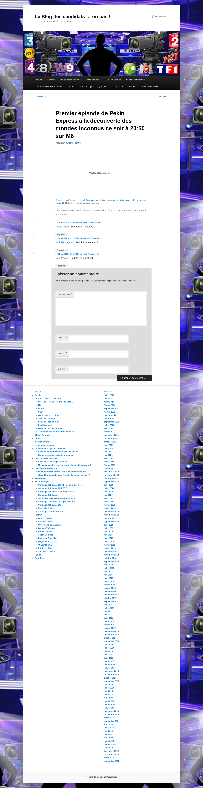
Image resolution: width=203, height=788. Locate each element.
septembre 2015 (111, 681)
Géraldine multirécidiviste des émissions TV (59, 452)
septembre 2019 (111, 521)
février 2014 (109, 744)
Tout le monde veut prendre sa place (56, 432)
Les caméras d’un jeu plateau (52, 461)
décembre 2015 (111, 671)
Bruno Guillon (45, 518)
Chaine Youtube (114, 80)
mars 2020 (109, 501)
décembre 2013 (111, 751)
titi (79, 143)
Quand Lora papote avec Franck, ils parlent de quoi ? (64, 475)
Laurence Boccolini (47, 538)
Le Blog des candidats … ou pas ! (72, 16)
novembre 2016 (111, 634)
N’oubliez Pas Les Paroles (51, 428)
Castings (51, 80)
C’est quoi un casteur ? (49, 398)
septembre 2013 (111, 761)
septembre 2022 (111, 422)
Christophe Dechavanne (50, 525)
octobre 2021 (110, 442)
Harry (41, 405)
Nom (62, 338)
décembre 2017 (111, 591)
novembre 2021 (111, 438)
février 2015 (109, 704)
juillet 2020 (109, 488)
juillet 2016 (109, 648)
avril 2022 (108, 428)
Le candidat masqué (135, 80)
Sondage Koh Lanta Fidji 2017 (52, 488)
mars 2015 (109, 701)
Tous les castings (46, 418)
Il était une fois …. (94, 80)
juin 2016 (108, 651)
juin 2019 (108, 531)
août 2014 (108, 724)
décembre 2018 (111, 551)
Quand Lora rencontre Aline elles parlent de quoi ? (62, 472)
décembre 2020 (111, 472)
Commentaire (65, 294)
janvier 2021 (110, 468)
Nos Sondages (86, 86)
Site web (62, 369)
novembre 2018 (111, 555)
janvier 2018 (110, 588)
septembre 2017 (111, 601)
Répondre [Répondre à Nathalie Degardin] (61, 250)
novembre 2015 (111, 674)
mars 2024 (109, 402)
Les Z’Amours (45, 425)
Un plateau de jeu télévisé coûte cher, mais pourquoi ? (64, 465)
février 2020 (109, 505)
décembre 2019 (111, 511)
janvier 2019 (110, 548)
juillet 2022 (109, 425)
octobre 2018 (110, 558)
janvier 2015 (110, 708)
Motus (41, 408)
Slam (40, 412)
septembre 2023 (111, 408)
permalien (93, 203)
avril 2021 (108, 458)
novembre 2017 (111, 594)
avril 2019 (108, 538)
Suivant (163, 97)
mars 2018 (109, 581)
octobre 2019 (110, 518)
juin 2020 (108, 491)
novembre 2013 (111, 754)
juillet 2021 (109, 448)
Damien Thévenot (46, 528)
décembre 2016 (111, 631)
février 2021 (109, 465)
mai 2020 (108, 495)
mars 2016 (109, 661)
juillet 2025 (109, 395)
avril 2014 (108, 738)
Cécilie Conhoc (45, 521)
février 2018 (109, 585)
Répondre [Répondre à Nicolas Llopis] (61, 234)
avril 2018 (108, 578)
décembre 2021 (111, 435)
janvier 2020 (110, 508)
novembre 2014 (111, 714)
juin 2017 (108, 611)
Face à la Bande (46, 508)
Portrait (72, 86)
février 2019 (109, 545)
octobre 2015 (110, 678)
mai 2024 (108, 398)
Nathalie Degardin (91, 238)
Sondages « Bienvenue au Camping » (56, 498)
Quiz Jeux (103, 86)
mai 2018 (108, 575)
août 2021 (108, 445)
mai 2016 (108, 654)
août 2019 (108, 525)
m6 (117, 200)
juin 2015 (108, 691)
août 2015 (108, 684)
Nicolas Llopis (89, 223)
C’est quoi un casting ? (49, 415)
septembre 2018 (111, 561)
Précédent (40, 97)
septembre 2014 (111, 721)
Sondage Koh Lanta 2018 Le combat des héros (61, 485)
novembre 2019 (111, 515)
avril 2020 (108, 498)
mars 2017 (109, 621)
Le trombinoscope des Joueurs (50, 86)
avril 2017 (108, 618)
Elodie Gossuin (45, 531)
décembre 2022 (111, 415)
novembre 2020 (111, 475)
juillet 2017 (109, 608)
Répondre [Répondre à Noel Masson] (61, 265)
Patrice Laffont (45, 548)
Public (38, 555)
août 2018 (108, 565)
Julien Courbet (45, 535)
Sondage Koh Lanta (47, 495)
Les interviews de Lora (150, 86)
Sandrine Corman (46, 551)
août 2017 (108, 605)
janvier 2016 (110, 668)
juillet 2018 (109, 568)
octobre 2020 (110, 478)
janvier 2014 (110, 747)
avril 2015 (108, 698)
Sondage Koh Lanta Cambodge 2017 (56, 491)
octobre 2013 (110, 758)
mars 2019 (109, 541)
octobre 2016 (110, 638)
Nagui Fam (43, 541)
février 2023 (109, 412)
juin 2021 (108, 452)
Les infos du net (88, 200)
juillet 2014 (109, 727)
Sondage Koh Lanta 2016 (50, 505)
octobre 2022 (110, 418)
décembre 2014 (111, 711)
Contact (131, 86)
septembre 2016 (111, 641)
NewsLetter (117, 86)
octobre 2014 (110, 718)
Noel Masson (88, 254)
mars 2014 (109, 741)
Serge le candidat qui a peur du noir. (56, 455)
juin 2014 (108, 731)
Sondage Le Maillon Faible (51, 511)
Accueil (39, 80)
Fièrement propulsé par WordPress (101, 777)
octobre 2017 (110, 598)
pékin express (126, 200)
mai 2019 (108, 535)
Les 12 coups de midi (48, 422)
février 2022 (109, 432)
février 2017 (109, 625)
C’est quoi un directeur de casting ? (55, 402)
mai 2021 (108, 455)
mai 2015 (108, 694)
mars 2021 (109, 461)
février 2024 (109, 405)
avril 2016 (108, 658)
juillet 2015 (109, 688)
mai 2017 (108, 614)
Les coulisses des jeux (70, 80)
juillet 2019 (109, 528)
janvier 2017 (110, 628)
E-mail (62, 353)
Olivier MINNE (45, 545)
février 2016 (109, 664)
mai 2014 (108, 734)
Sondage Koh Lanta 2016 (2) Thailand (56, 501)
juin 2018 (108, 571)
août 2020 (108, 485)
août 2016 (108, 644)
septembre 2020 (111, 481)
